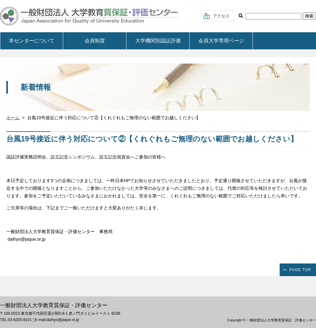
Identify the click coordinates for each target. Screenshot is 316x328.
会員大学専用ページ (221, 40)
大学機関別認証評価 (158, 40)
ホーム (13, 117)
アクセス (221, 16)
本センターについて (31, 40)
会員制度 (95, 40)
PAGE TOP (300, 270)
